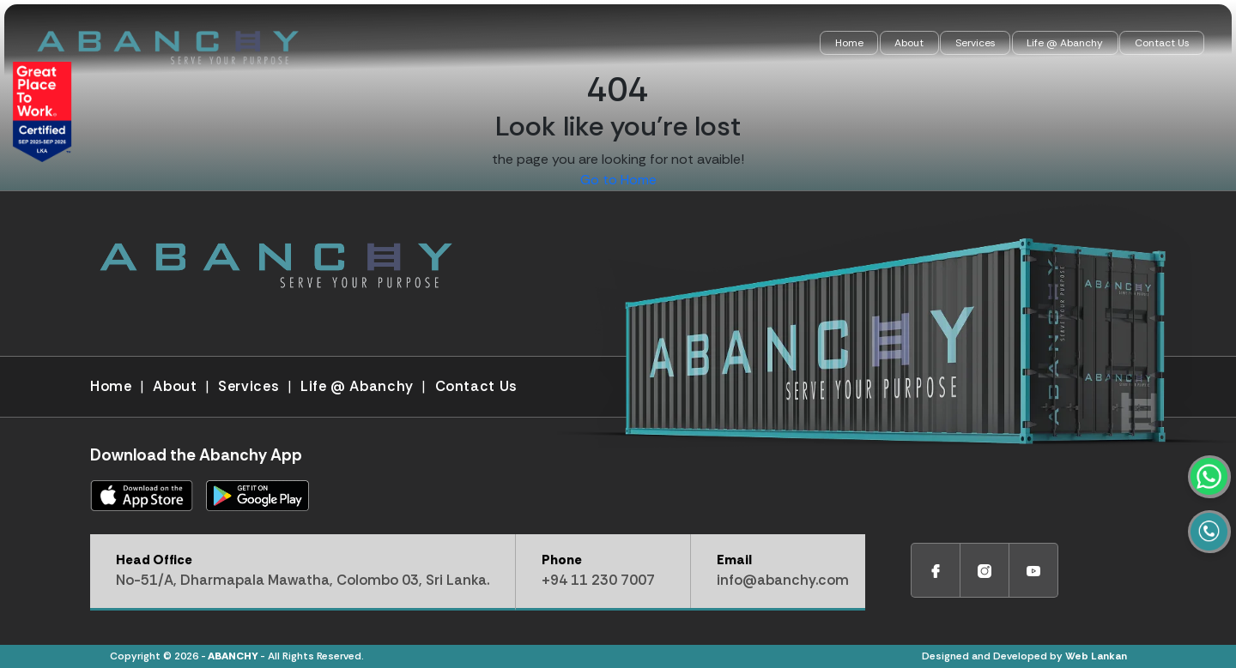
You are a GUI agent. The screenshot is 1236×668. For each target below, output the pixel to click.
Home (849, 43)
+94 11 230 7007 (598, 580)
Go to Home (618, 180)
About (909, 43)
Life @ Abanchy (1065, 43)
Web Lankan (1096, 656)
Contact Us (1162, 43)
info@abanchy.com (783, 580)
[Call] (1216, 562)
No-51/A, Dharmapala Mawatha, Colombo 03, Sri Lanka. (302, 580)
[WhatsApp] (1216, 521)
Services (975, 43)
